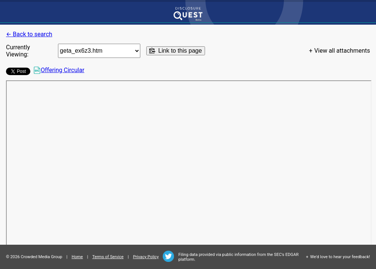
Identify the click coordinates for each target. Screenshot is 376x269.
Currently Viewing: (18, 51)
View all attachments (342, 50)
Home (77, 256)
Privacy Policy (146, 256)
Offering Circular (58, 70)
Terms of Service (108, 256)
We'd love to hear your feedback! (340, 256)
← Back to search (29, 34)
